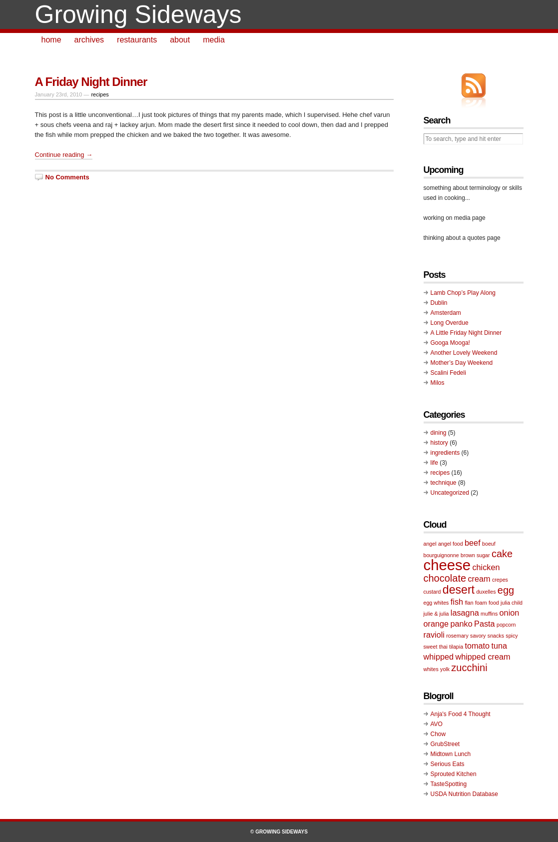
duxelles (486, 592)
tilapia (456, 647)
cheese (447, 565)
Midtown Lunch (451, 754)
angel (430, 544)
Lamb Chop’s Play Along (463, 292)
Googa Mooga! (450, 342)
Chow (438, 734)
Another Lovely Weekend (464, 352)
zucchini (469, 667)
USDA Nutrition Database (464, 794)
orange (436, 623)
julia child (512, 603)
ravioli (434, 634)
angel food (450, 544)
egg (506, 590)
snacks (496, 636)
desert (459, 589)
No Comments (67, 177)
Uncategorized (450, 492)
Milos (438, 382)
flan (469, 603)
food (494, 603)
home (51, 39)
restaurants (137, 39)
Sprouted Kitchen (454, 774)
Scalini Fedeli (448, 372)
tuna (499, 645)
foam (481, 603)
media (214, 39)
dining (439, 432)
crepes (500, 580)
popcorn (506, 625)
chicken (486, 567)
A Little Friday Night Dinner (466, 332)
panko (461, 623)
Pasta (484, 623)
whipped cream (482, 656)
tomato (477, 645)
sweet (431, 647)
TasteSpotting (449, 784)
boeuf (489, 544)
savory (478, 636)
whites (431, 669)
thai (443, 647)
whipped (439, 656)
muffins (489, 614)
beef (473, 542)
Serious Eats (448, 764)
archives (89, 39)
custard (432, 592)
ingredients (445, 452)
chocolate (445, 578)
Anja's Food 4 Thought (461, 714)
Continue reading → (64, 154)
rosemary (457, 636)
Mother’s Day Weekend (462, 362)
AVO (437, 724)
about (180, 39)
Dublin (439, 302)
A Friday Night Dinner (91, 81)
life (434, 462)
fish (457, 601)
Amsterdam (446, 312)
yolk (445, 669)
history (439, 442)
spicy (512, 636)
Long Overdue (450, 322)
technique (444, 482)
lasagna (465, 612)
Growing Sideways (138, 14)
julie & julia (436, 614)
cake (502, 553)
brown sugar (475, 555)
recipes (99, 94)
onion (510, 612)
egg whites (436, 603)
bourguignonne (441, 555)
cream (479, 578)
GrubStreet (445, 744)
